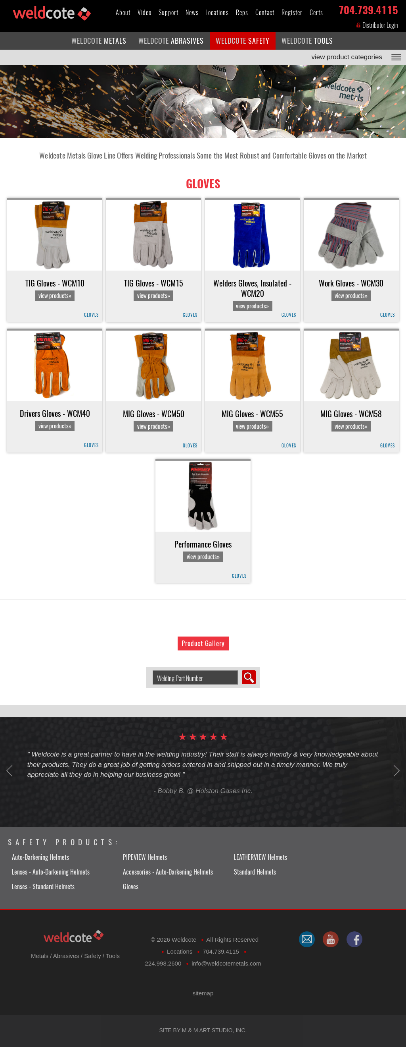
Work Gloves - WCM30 (351, 289)
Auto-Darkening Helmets (40, 857)
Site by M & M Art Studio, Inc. (203, 1030)
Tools (113, 955)
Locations (217, 12)
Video (144, 12)
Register (292, 12)
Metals (39, 955)
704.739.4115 (368, 8)
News (192, 12)
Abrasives (66, 955)
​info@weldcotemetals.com (226, 963)
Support (168, 12)
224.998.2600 (163, 963)
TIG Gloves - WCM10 (54, 289)
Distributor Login (377, 25)
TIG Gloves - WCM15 (153, 289)
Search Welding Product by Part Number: (149, 670)
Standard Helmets (255, 872)
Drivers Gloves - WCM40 (55, 419)
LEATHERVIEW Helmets (260, 857)
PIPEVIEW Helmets (145, 857)
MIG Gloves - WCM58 (351, 420)
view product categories (346, 57)
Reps (242, 12)
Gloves (203, 183)
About (123, 12)
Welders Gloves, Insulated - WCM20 (252, 294)
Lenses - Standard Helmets (43, 886)
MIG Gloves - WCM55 (252, 420)
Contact (264, 12)
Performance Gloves (203, 550)
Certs (316, 12)
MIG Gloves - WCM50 (153, 420)
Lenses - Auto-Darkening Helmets (51, 872)
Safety (92, 955)
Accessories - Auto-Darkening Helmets (168, 872)
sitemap (203, 993)
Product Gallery (203, 643)
